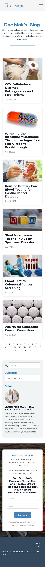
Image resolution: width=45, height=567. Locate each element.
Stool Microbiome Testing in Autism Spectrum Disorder (19, 239)
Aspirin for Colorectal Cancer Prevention (21, 328)
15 (30, 347)
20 (25, 350)
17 (40, 347)
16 (35, 347)
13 (20, 347)
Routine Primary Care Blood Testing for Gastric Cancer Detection (21, 191)
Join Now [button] (22, 515)
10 (5, 347)
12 (15, 347)
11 (10, 347)
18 (15, 350)
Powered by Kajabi (23, 561)
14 (25, 347)
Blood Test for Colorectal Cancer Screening (19, 284)
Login (38, 543)
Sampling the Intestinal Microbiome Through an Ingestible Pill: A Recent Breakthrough (22, 140)
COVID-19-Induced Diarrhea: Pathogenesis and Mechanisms (19, 89)
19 (20, 350)
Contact (37, 546)
